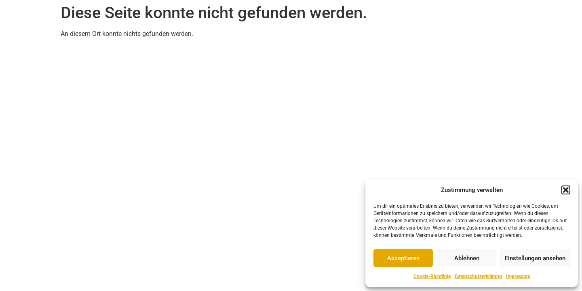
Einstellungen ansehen (535, 258)
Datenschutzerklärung (478, 276)
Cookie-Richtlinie (432, 276)
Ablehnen (466, 258)
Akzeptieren (403, 258)
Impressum (518, 276)
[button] (566, 190)
